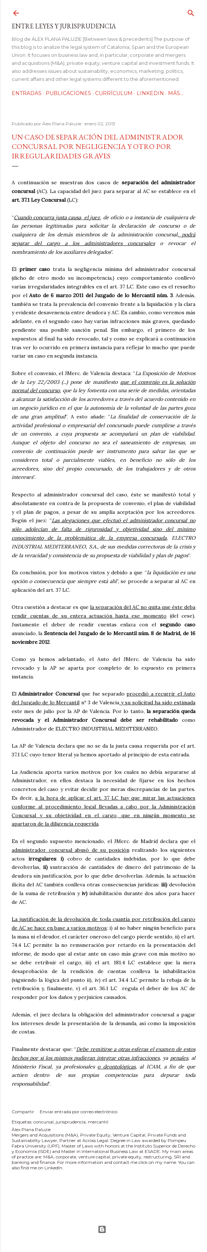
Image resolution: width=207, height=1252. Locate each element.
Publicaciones (68, 93)
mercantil (98, 1122)
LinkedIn (150, 93)
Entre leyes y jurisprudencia (64, 26)
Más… (175, 93)
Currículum (114, 93)
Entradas (27, 93)
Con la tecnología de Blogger (102, 1229)
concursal (44, 1122)
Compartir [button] (23, 1111)
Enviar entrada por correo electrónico (78, 1111)
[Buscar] (191, 11)
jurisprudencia (71, 1122)
